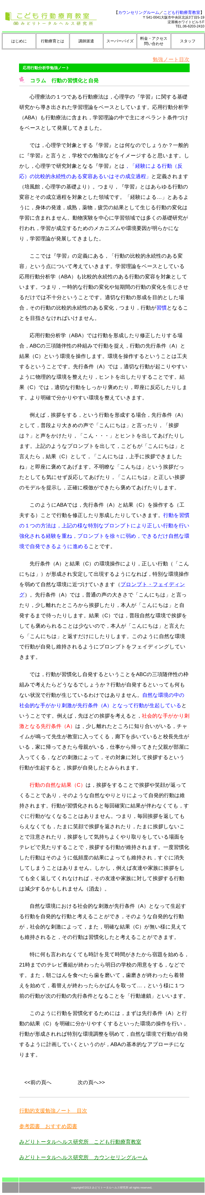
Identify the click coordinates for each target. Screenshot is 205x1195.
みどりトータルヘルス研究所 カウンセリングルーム (83, 1157)
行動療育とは (52, 41)
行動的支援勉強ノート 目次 (53, 1111)
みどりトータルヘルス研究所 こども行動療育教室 (80, 1142)
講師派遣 (86, 41)
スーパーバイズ (120, 41)
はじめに (19, 41)
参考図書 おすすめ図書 (48, 1126)
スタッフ (187, 41)
